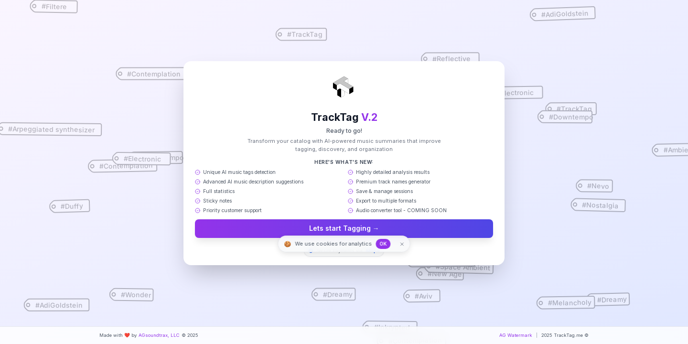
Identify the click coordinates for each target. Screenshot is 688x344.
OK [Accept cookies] (384, 244)
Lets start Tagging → (344, 229)
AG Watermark (515, 335)
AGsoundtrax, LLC (159, 335)
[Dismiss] (400, 244)
